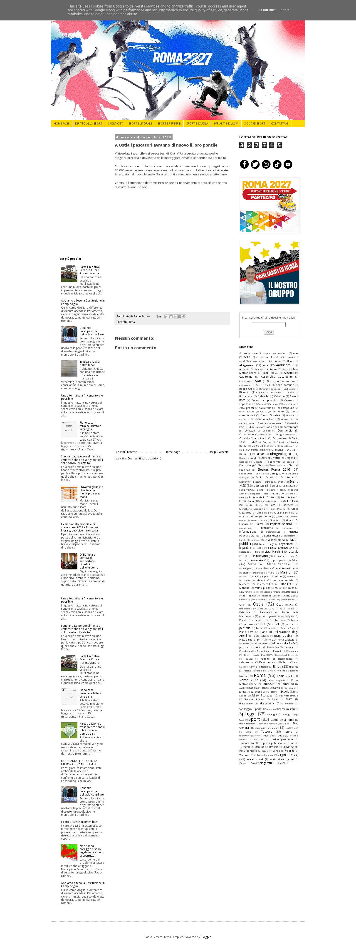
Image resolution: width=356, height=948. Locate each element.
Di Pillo (266, 449)
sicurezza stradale (288, 695)
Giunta (243, 516)
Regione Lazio (268, 662)
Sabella (253, 687)
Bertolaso (275, 388)
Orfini (242, 604)
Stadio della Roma (282, 720)
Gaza (272, 504)
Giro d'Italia (263, 512)
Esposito (244, 481)
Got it (285, 10)
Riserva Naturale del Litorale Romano (264, 670)
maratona (258, 572)
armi (266, 373)
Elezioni (263, 465)
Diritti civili (245, 454)
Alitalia (290, 361)
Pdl (277, 624)
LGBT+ (260, 547)
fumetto (249, 505)
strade (272, 727)
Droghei (243, 461)
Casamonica (267, 408)
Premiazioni (273, 647)
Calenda (263, 396)
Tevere (267, 735)
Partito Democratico (252, 620)
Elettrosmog (246, 465)
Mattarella (244, 580)
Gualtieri (275, 520)
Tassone (266, 731)
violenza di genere (263, 755)
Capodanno (246, 404)
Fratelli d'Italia (289, 501)
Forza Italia (246, 501)
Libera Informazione (281, 547)
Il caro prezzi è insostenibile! (79, 822)
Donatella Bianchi (248, 458)
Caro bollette (288, 404)
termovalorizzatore (249, 735)
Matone (291, 576)
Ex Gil (275, 485)
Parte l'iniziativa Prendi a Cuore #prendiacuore (90, 270)
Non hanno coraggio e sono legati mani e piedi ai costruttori (91, 851)
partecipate (287, 616)
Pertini (259, 628)
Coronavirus (279, 438)
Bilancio (244, 392)
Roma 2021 (284, 676)
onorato (275, 599)
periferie (244, 628)
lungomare (256, 560)
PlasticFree (245, 639)
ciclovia (285, 419)
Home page (172, 452)
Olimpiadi (289, 595)
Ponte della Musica (261, 643)
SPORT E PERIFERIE (169, 123)
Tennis (288, 731)
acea (295, 353)
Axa (257, 385)
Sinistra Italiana (254, 699)
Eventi (281, 481)
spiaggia (272, 714)
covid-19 (252, 442)
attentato (275, 381)
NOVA (252, 595)
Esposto (257, 481)
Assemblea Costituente (277, 377)
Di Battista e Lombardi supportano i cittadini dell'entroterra (89, 561)
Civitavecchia (291, 423)
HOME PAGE (61, 123)
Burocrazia (245, 396)
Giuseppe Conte (261, 516)
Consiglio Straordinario (253, 438)
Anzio (285, 369)
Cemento (278, 411)
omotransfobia (259, 599)
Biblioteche (289, 388)
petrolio (272, 628)
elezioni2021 (245, 473)
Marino (285, 572)
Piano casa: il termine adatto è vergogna (90, 426)
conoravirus (265, 434)
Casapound (287, 407)
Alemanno (275, 361)
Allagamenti (247, 365)
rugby (242, 687)
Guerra (259, 524)
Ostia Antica (284, 604)
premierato (289, 647)
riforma (293, 666)
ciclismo (244, 419)
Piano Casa (246, 632)
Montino (244, 587)
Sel (253, 695)
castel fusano (246, 411)
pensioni (289, 624)
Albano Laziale (257, 361)
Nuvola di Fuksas (269, 595)
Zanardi (243, 763)
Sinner (275, 699)
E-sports (258, 461)
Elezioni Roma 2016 (273, 469)
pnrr (260, 639)
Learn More (268, 10)
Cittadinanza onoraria (269, 423)
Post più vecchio (218, 452)
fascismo (271, 489)
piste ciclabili (283, 636)
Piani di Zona (287, 628)
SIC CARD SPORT (254, 123)
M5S (295, 560)
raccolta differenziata (287, 655)
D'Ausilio (281, 442)
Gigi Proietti (278, 508)
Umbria (273, 746)
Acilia (246, 357)
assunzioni (245, 381)
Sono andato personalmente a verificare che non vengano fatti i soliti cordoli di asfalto (82, 459)
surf (287, 727)
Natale (289, 588)
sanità (242, 691)
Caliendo (279, 396)
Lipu (257, 551)
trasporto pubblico (270, 743)
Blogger (206, 937)
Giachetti (287, 504)
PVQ (271, 655)
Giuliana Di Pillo (284, 512)
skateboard (246, 703)
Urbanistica (250, 750)
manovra (243, 572)
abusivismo (281, 353)
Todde (280, 735)
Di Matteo (253, 449)
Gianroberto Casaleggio (252, 508)
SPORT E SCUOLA (197, 123)
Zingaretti (265, 763)
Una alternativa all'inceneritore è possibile (82, 397)
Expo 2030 (289, 485)
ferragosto (255, 493)
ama (265, 365)
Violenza (244, 755)
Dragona (290, 457)
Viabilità (289, 750)
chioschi (290, 415)
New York (244, 591)
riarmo (253, 666)
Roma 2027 (248, 680)
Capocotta (289, 400)
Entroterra (287, 477)
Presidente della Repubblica (254, 651)
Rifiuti (277, 666)
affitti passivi (288, 357)
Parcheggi (266, 612)
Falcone (259, 489)
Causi (263, 411)
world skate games (282, 759)
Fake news (245, 489)
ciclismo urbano (265, 419)
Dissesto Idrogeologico (273, 454)
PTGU (245, 655)
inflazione (288, 527)
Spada (257, 709)
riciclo (265, 666)
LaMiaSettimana (275, 540)
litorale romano (256, 556)
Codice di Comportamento (282, 427)
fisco (266, 493)
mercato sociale (282, 580)
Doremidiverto (270, 458)
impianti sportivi (281, 524)
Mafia (252, 564)
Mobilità (286, 584)
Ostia (132, 322)
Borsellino (275, 392)
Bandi (268, 385)
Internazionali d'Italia (267, 535)
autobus (290, 381)
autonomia (244, 385)
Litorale (293, 552)
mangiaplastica (262, 568)
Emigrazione (279, 473)
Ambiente (283, 365)
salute (265, 687)
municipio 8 (262, 587)
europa (269, 481)
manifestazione (285, 568)
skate (289, 699)
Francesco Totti (268, 501)
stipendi (259, 727)
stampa (285, 723)
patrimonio (249, 624)
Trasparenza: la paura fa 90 (90, 363)
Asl (277, 373)
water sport (255, 759)
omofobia (244, 599)
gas (261, 505)
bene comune (285, 385)
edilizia (290, 461)
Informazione (248, 532)
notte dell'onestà (272, 591)
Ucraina (259, 746)
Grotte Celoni (258, 520)
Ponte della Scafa (284, 643)
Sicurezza (266, 695)
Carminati (273, 404)
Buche (290, 392)
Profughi (277, 651)
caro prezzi (246, 407)
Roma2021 (269, 684)
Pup (263, 655)
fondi (242, 497)
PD (262, 624)
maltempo (244, 568)
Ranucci (249, 658)
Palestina (244, 612)
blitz (261, 392)
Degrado (257, 446)
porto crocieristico (250, 647)
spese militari (287, 709)
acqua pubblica (265, 357)
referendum (247, 662)
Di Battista (286, 445)
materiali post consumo (267, 576)
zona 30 (281, 763)
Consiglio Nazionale (285, 434)
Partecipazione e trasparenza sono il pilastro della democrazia (92, 728)
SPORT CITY (115, 123)
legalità (244, 548)
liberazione (245, 551)
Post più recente (126, 452)
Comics (266, 430)
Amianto (244, 369)
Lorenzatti (281, 556)
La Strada (255, 540)
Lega (271, 544)
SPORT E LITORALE (140, 123)
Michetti (244, 584)
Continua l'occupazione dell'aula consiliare (92, 331)
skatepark (267, 703)
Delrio (273, 445)
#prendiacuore (248, 353)
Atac (258, 381)
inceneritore (245, 527)
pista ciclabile (261, 635)
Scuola (285, 692)
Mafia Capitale (278, 564)
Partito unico (277, 620)
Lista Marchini (274, 552)
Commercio (285, 430)
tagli (296, 727)
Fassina (283, 489)
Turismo (244, 747)
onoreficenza (288, 599)
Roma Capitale (277, 680)
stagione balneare (268, 723)
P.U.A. (271, 608)
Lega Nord (286, 544)
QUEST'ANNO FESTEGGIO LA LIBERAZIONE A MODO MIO (79, 762)
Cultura (267, 442)
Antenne (272, 369)
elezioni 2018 (278, 465)
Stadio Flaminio (247, 723)
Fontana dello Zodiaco (262, 497)
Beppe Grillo (247, 388)
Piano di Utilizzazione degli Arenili (268, 634)
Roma (260, 675)
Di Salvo (279, 449)
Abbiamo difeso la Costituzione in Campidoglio (83, 302)
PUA (254, 654)
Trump (290, 743)
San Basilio (290, 687)
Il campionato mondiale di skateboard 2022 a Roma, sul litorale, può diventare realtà (80, 527)
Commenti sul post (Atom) (144, 458)
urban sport (290, 747)
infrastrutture (272, 531)
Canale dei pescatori (265, 400)
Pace (282, 608)
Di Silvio (291, 449)
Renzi (285, 662)
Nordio (256, 591)
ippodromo (289, 535)
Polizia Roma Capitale (281, 639)
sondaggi (244, 709)
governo (281, 516)
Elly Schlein (262, 473)
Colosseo (250, 430)
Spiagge (247, 714)
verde (276, 750)
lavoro (262, 544)
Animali (259, 369)
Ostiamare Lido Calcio (251, 608)
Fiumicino (278, 493)
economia (274, 461)
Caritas (261, 404)
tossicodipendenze (282, 739)
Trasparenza (246, 743)
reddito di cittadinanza (277, 658)
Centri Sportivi (270, 415)
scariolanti (271, 691)
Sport (254, 719)
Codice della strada (252, 427)
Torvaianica (259, 739)
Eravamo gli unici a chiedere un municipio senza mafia (92, 492)
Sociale (289, 703)
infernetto (266, 527)
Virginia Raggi (287, 755)
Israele (242, 540)
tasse (248, 731)
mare (271, 572)
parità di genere (267, 616)
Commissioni (247, 434)
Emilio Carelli (264, 477)
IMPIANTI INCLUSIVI (226, 123)
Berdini (263, 388)
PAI (292, 608)
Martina (243, 576)
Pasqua (294, 620)
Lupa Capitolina (278, 560)
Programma (292, 651)
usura (265, 750)
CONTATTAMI (280, 123)
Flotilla (291, 493)
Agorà (242, 361)
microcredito (265, 584)
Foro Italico (288, 497)
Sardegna (256, 691)
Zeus (253, 763)
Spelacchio (270, 709)
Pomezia (243, 643)
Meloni (261, 580)
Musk (278, 587)
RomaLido (287, 684)
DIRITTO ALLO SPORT (88, 123)
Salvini (277, 687)
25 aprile (266, 353)
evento (259, 485)
